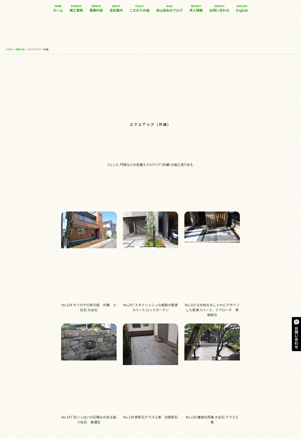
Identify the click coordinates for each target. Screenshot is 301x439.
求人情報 (196, 8)
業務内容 (96, 8)
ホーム (58, 8)
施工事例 (76, 8)
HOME (9, 49)
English (242, 8)
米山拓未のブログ (169, 8)
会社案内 (116, 8)
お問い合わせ (219, 8)
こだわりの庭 (139, 8)
